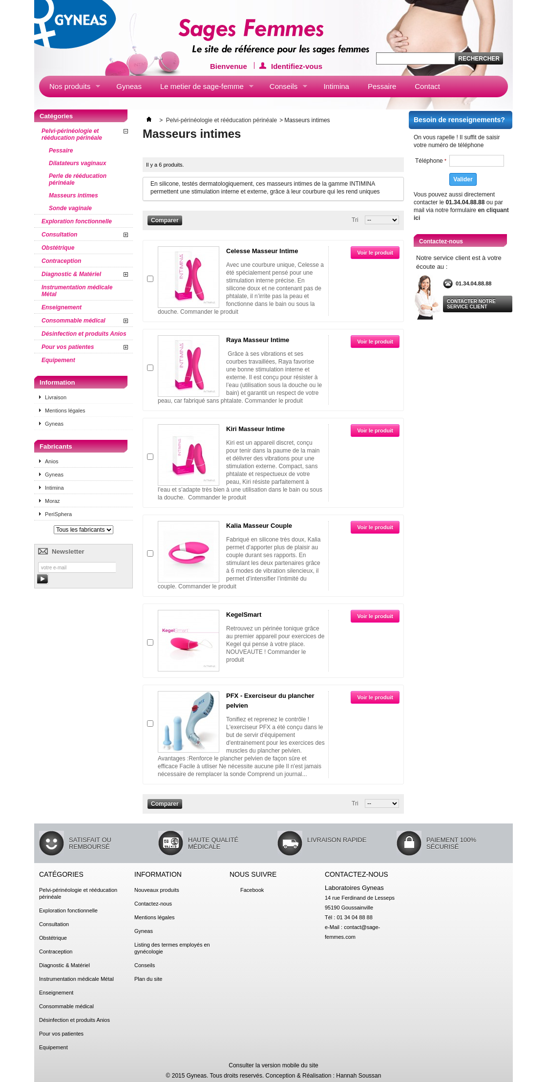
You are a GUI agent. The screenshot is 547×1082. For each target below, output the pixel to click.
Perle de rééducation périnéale (77, 179)
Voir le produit (375, 253)
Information (57, 382)
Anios (52, 461)
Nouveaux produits (156, 890)
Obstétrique (58, 247)
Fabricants (56, 446)
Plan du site (148, 979)
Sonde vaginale (70, 208)
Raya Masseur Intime (257, 340)
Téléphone (430, 160)
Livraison (55, 397)
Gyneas (129, 86)
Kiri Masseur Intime (255, 429)
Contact (427, 86)
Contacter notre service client (471, 304)
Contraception (61, 261)
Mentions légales (65, 410)
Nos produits (69, 88)
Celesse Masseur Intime (262, 251)
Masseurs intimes (73, 195)
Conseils (283, 88)
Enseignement (62, 307)
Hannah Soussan (358, 1075)
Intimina (336, 86)
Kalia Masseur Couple (259, 525)
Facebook (252, 890)
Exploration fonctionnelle (77, 221)
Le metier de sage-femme (201, 88)
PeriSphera (58, 514)
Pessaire (382, 86)
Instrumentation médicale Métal (77, 291)
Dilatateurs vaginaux (77, 163)
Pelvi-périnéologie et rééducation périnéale (72, 134)
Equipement (58, 360)
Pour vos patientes (68, 347)
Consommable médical (73, 320)
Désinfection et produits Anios (84, 333)
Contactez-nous (153, 904)
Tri (355, 219)
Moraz (52, 501)
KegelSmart (243, 614)
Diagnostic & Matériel (71, 274)
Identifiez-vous (296, 65)
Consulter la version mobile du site (273, 1065)
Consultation (59, 234)
